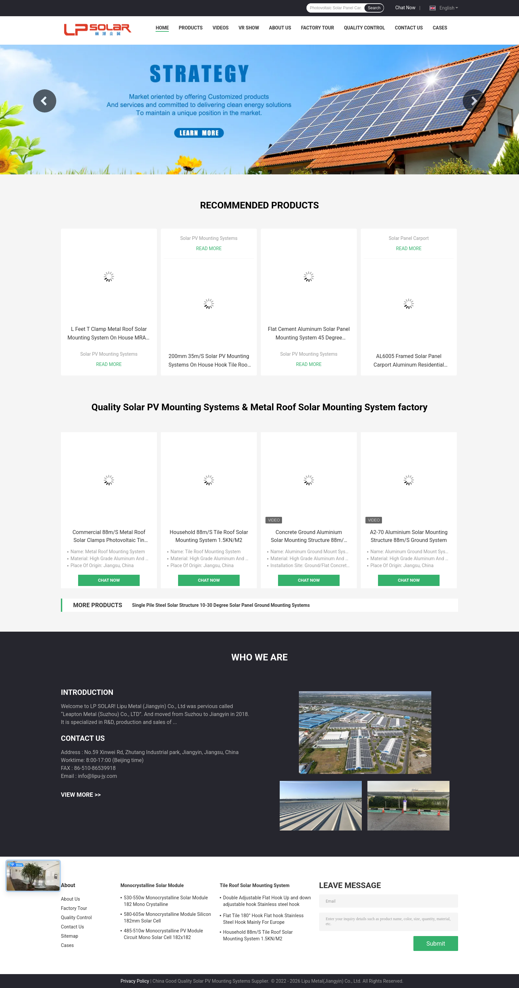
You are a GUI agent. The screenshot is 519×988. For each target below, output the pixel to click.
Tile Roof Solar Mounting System (255, 885)
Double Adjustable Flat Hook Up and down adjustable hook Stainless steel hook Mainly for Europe (267, 902)
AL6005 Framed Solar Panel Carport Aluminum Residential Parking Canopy (409, 361)
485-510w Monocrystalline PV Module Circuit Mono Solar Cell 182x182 (163, 934)
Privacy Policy (134, 981)
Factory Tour (317, 27)
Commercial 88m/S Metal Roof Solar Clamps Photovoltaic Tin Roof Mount (108, 536)
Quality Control (364, 27)
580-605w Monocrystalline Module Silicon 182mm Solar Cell (167, 917)
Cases (440, 27)
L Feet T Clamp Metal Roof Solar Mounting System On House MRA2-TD (109, 334)
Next (474, 100)
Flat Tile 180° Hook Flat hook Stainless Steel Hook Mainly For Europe (263, 919)
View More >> (81, 794)
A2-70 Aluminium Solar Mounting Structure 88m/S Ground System (409, 536)
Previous (44, 100)
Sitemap (69, 936)
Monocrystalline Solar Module (152, 885)
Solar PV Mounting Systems (108, 354)
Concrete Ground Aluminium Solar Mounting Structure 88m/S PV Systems (309, 536)
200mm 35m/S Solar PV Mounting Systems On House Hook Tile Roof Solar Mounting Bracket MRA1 (208, 361)
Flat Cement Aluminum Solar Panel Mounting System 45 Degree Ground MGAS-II (309, 334)
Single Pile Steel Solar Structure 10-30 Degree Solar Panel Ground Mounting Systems (221, 605)
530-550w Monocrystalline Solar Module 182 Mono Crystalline (166, 901)
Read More (109, 364)
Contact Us (409, 27)
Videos (220, 27)
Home (162, 27)
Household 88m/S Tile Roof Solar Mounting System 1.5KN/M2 (209, 536)
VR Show (249, 27)
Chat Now (405, 7)
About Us (280, 27)
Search (374, 8)
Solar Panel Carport (409, 238)
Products (191, 27)
